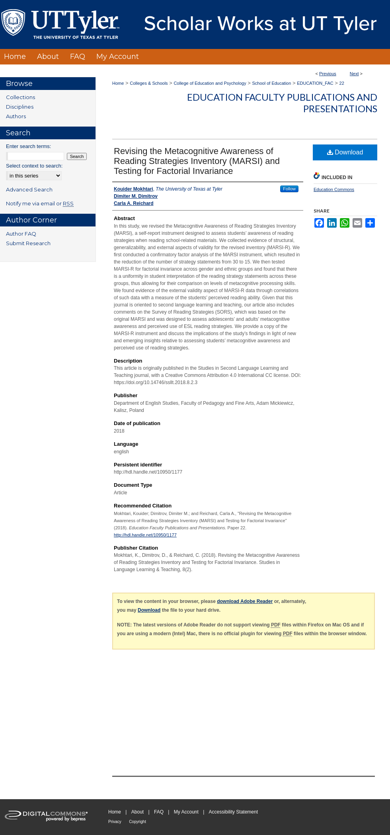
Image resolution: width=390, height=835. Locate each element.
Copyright (137, 821)
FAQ (159, 812)
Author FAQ (21, 233)
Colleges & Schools (149, 83)
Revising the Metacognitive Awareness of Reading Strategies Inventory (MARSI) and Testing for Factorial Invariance (197, 161)
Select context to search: (34, 166)
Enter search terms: (28, 146)
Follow (289, 188)
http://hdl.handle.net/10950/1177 (145, 535)
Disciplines (19, 106)
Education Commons (334, 189)
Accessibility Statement (233, 812)
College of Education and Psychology (210, 83)
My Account (186, 812)
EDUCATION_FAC (315, 83)
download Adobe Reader (245, 601)
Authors (16, 116)
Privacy (114, 821)
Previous (327, 73)
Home (118, 83)
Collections (20, 97)
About (137, 812)
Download (345, 152)
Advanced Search (29, 189)
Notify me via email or (40, 203)
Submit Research (28, 243)
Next (354, 73)
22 (341, 83)
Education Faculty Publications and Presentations (282, 102)
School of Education (271, 83)
